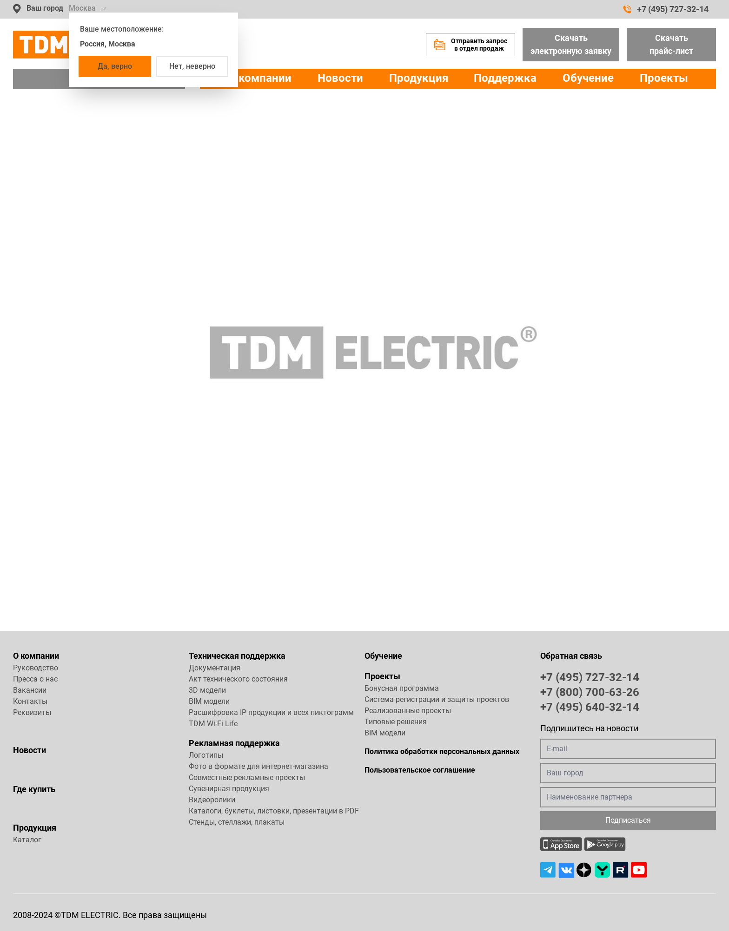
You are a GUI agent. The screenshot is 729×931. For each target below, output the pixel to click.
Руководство (35, 667)
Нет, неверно (192, 66)
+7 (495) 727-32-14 (666, 9)
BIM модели (209, 701)
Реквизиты (32, 712)
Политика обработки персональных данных (441, 751)
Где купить (34, 789)
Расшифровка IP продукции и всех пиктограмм (271, 712)
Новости (340, 78)
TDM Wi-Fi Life (213, 723)
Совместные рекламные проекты (247, 777)
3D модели (207, 690)
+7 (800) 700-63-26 (589, 692)
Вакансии (29, 690)
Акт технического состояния (238, 679)
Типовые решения (395, 721)
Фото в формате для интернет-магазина (258, 766)
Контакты (30, 701)
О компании (36, 656)
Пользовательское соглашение (419, 770)
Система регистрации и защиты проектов (436, 699)
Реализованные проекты (407, 710)
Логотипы (206, 755)
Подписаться (628, 820)
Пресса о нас (35, 679)
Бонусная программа (401, 688)
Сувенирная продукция (229, 788)
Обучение (588, 78)
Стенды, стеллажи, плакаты (237, 822)
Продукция (418, 78)
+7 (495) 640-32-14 (589, 707)
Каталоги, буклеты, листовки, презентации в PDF (274, 810)
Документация (214, 667)
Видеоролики (212, 799)
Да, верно (115, 66)
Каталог (27, 839)
